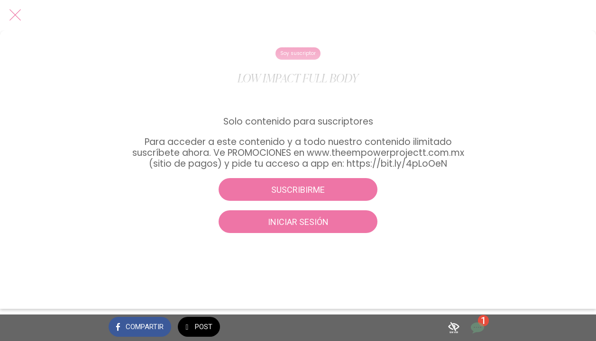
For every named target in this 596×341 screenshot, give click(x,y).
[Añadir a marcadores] (453, 327)
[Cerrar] (15, 15)
